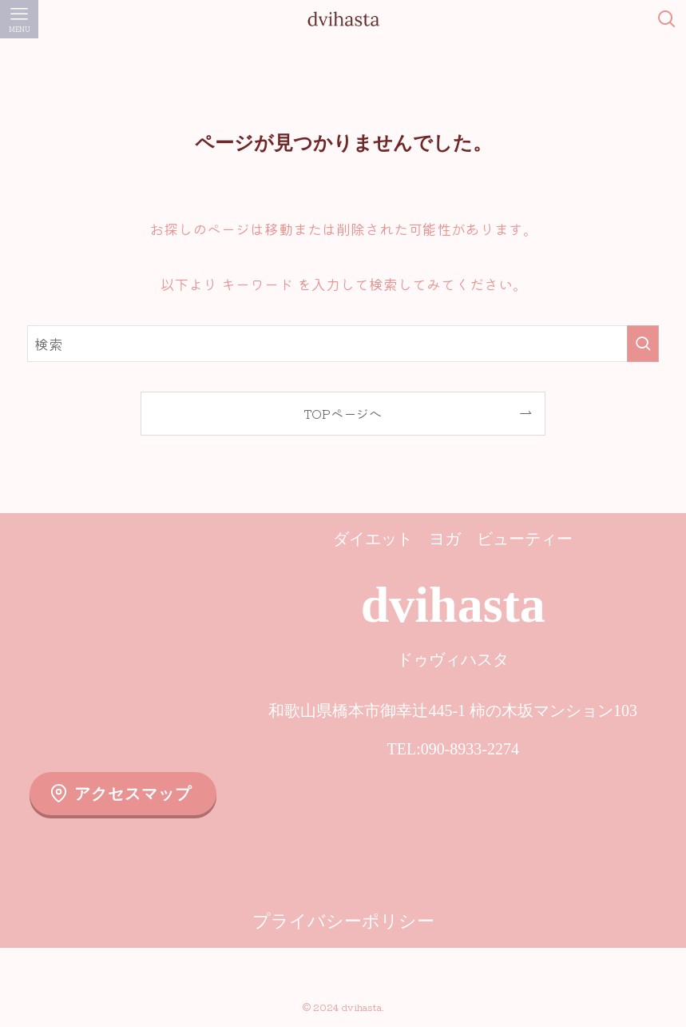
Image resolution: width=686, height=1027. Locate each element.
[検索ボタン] (667, 19)
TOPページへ (342, 413)
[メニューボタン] (19, 19)
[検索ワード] (342, 343)
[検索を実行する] (643, 343)
